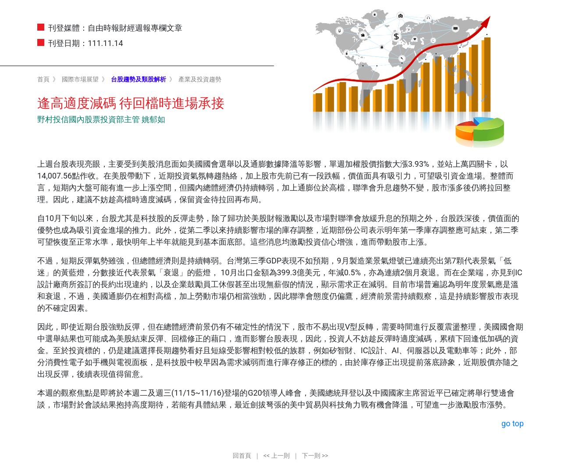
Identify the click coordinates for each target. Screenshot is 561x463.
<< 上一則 (276, 455)
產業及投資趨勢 (199, 79)
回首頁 (242, 455)
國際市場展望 (80, 79)
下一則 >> (315, 455)
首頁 (43, 79)
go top (512, 423)
